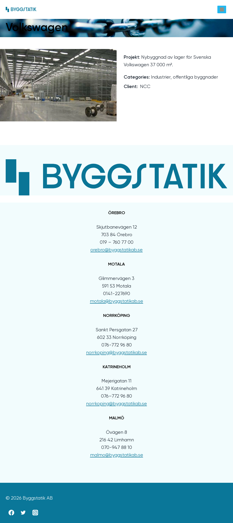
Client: (131, 86)
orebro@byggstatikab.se (116, 250)
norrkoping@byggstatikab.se (116, 352)
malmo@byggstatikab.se (116, 455)
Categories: (137, 77)
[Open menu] (221, 9)
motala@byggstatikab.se (116, 301)
